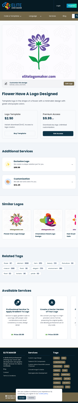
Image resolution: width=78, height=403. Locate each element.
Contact (6, 372)
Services (52, 16)
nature (67, 379)
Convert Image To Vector (36, 369)
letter (56, 374)
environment (55, 268)
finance (56, 370)
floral (8, 274)
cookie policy (43, 394)
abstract (23, 263)
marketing (65, 374)
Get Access (58, 133)
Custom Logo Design (34, 358)
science (57, 383)
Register (71, 6)
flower (8, 263)
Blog (64, 16)
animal (56, 358)
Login (58, 6)
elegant (38, 268)
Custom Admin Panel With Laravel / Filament (39, 365)
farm (38, 263)
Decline (31, 398)
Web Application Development (37, 373)
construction (59, 362)
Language (35, 16)
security (66, 383)
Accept (22, 398)
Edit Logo (69, 84)
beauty (52, 263)
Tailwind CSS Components (36, 361)
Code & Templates (13, 16)
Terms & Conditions (9, 376)
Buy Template (20, 133)
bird (63, 358)
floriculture (68, 263)
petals (35, 274)
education (57, 366)
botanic (21, 274)
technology (58, 387)
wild (67, 387)
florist (24, 268)
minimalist (57, 379)
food (64, 370)
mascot (9, 268)
